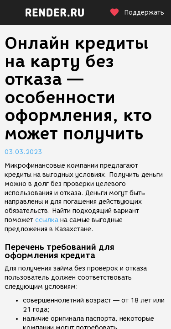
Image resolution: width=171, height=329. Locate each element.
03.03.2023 (23, 152)
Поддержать (136, 12)
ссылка (46, 220)
